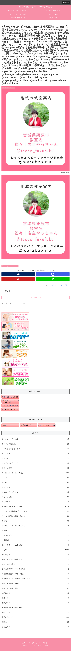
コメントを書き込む (35, 297)
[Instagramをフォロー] (53, 274)
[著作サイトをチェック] (18, 274)
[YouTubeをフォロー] (18, 279)
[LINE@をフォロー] (53, 279)
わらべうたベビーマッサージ (10, 266)
